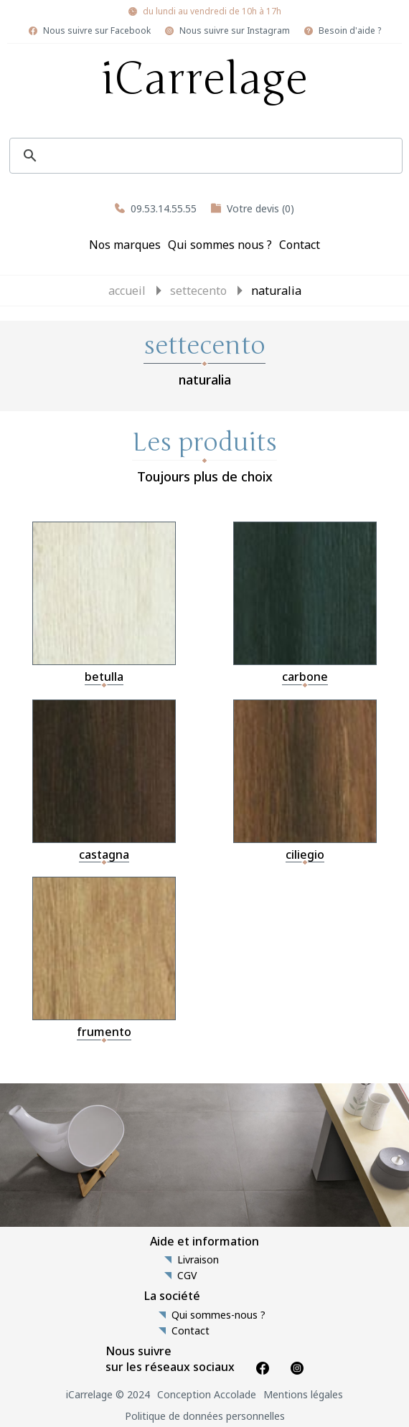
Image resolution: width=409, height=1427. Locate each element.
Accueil (127, 290)
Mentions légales (303, 1394)
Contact (299, 245)
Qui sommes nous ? (220, 245)
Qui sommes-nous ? (218, 1315)
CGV (187, 1276)
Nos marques (125, 245)
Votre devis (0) (260, 208)
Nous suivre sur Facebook (97, 31)
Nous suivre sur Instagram (234, 31)
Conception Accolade (206, 1394)
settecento (198, 290)
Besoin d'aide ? (350, 31)
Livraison (198, 1260)
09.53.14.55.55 (164, 208)
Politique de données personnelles (205, 1416)
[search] (203, 155)
